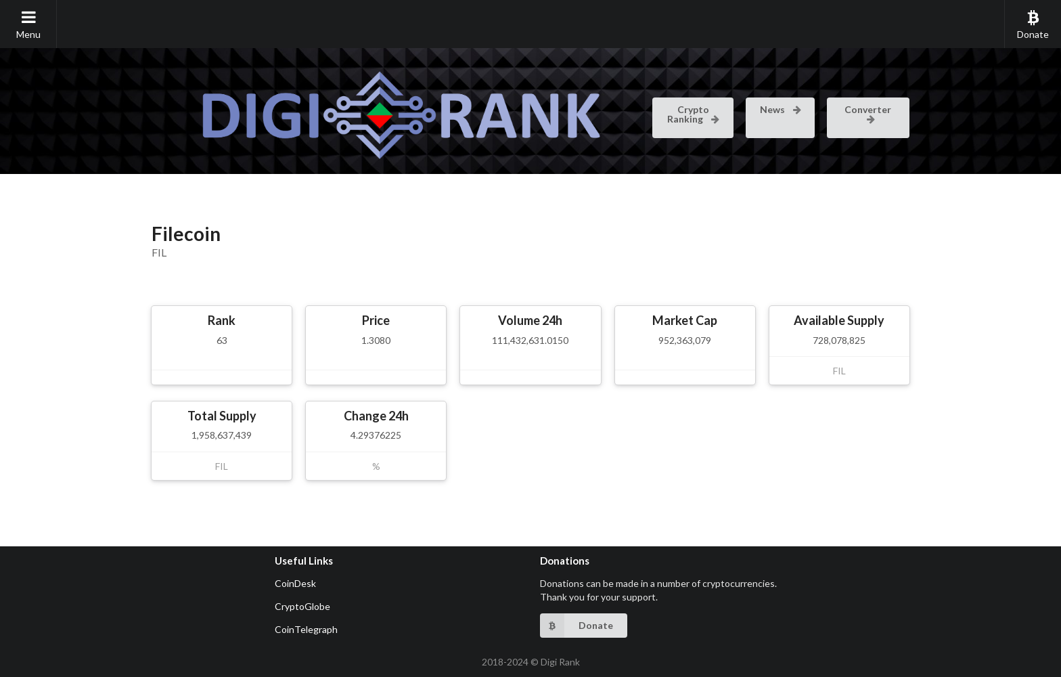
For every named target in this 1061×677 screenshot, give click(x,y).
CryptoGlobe (302, 606)
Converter (867, 113)
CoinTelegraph (306, 629)
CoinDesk (295, 583)
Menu (28, 24)
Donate (1033, 24)
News (781, 109)
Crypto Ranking (694, 114)
